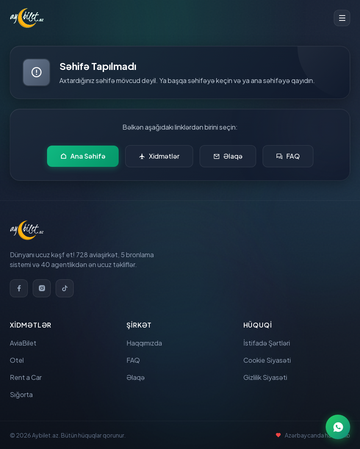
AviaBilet (23, 343)
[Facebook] (19, 288)
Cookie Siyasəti (267, 360)
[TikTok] (65, 288)
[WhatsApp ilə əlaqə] (338, 427)
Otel (17, 360)
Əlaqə (228, 156)
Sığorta (21, 394)
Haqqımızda (144, 343)
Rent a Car (26, 377)
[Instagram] (42, 288)
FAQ (288, 156)
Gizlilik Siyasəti (265, 377)
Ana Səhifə (83, 156)
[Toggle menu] (342, 18)
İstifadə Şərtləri (266, 343)
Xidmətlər (159, 156)
